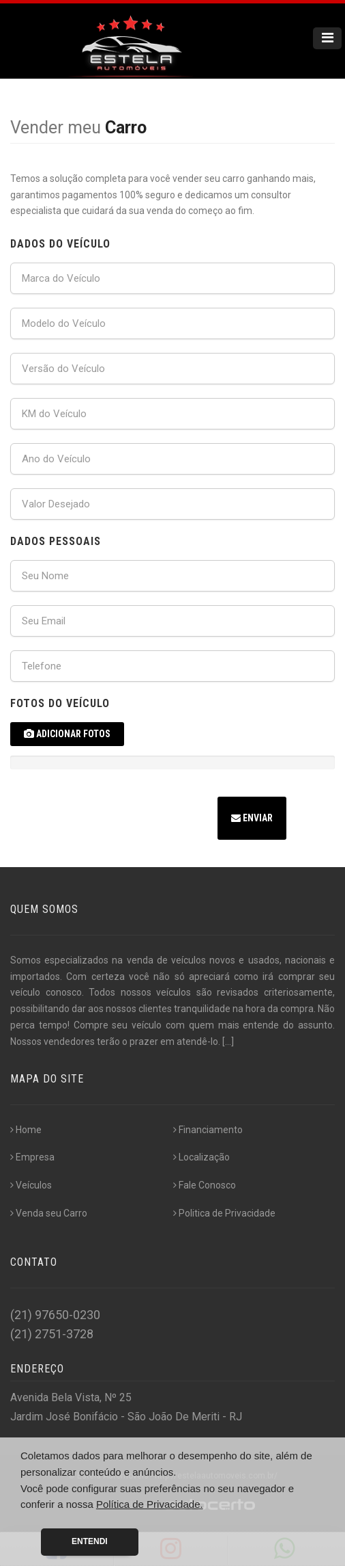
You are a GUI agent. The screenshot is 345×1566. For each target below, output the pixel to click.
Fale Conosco (204, 1185)
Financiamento (208, 1129)
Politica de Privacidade (224, 1213)
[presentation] (113, 820)
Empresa (32, 1157)
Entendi (90, 1541)
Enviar (252, 817)
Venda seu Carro (48, 1213)
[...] (228, 1041)
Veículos (31, 1185)
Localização (201, 1157)
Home (26, 1129)
